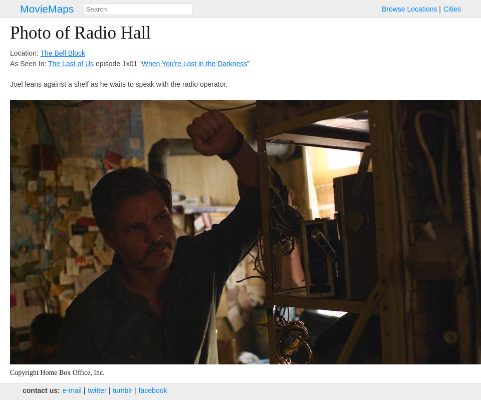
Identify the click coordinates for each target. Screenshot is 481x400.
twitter (97, 390)
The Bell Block (62, 53)
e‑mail (72, 390)
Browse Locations (409, 9)
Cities (452, 9)
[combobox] (138, 9)
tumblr (122, 390)
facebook (153, 390)
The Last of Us (71, 64)
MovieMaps (47, 9)
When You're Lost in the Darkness (194, 64)
